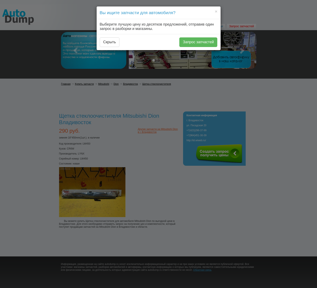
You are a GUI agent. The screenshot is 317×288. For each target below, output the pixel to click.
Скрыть (109, 42)
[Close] (216, 11)
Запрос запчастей (198, 42)
